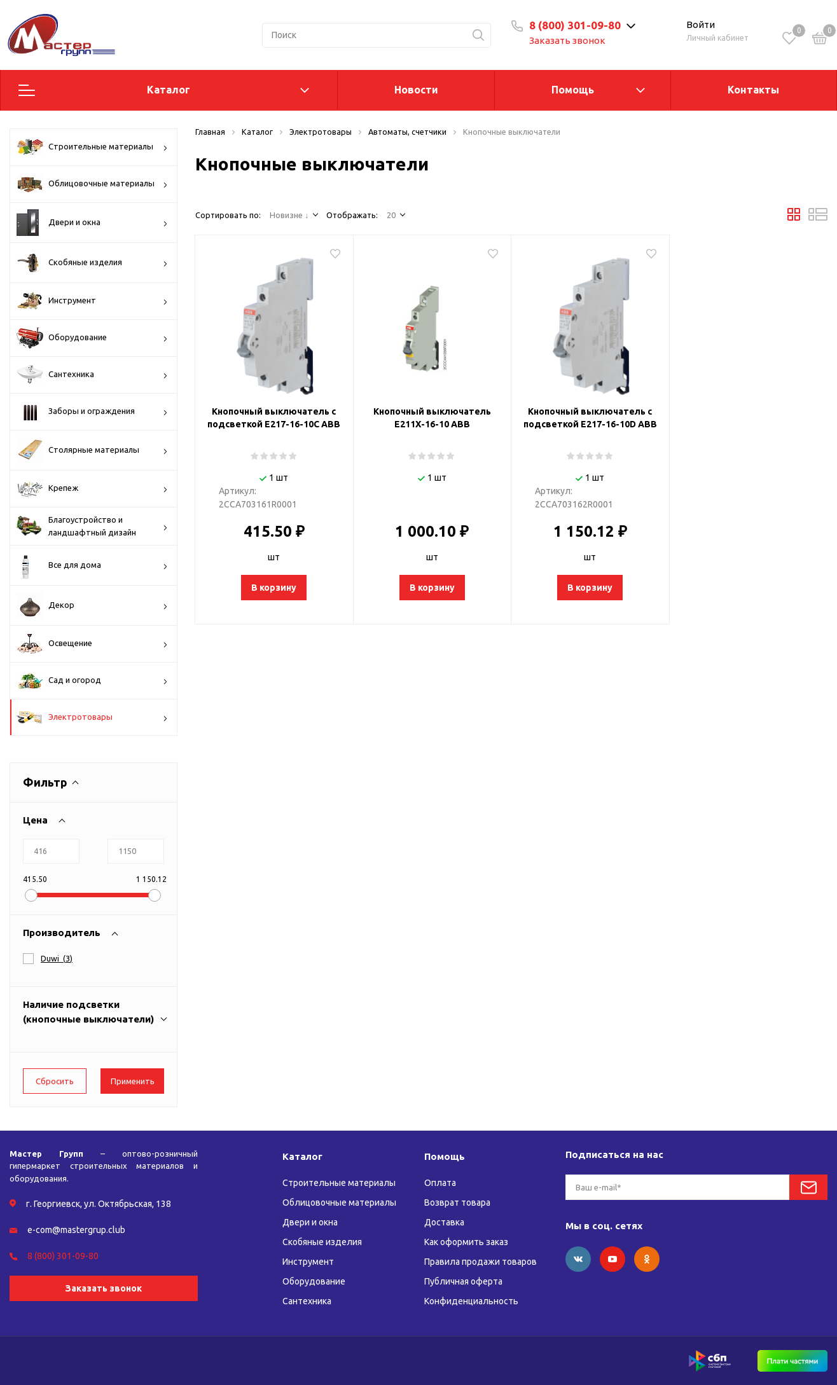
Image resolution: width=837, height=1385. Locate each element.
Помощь (572, 89)
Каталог (168, 89)
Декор (92, 605)
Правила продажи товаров (480, 1262)
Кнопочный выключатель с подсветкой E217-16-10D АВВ (590, 417)
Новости (416, 89)
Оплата (440, 1183)
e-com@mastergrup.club (76, 1230)
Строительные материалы (92, 147)
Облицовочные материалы (92, 184)
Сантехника (92, 374)
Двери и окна (92, 222)
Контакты (753, 89)
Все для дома (92, 565)
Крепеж (92, 488)
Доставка (444, 1222)
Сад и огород (92, 680)
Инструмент (92, 300)
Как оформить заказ (466, 1242)
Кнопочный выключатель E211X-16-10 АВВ (432, 417)
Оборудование (92, 337)
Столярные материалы (92, 450)
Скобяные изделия (92, 262)
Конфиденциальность (471, 1301)
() (57, 958)
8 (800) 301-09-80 (575, 25)
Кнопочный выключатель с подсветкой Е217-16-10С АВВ (273, 417)
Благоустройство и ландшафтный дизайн (92, 526)
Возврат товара (457, 1202)
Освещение (92, 643)
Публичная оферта (463, 1281)
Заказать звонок (567, 40)
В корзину (273, 587)
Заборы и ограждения (92, 411)
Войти (700, 24)
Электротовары (92, 718)
